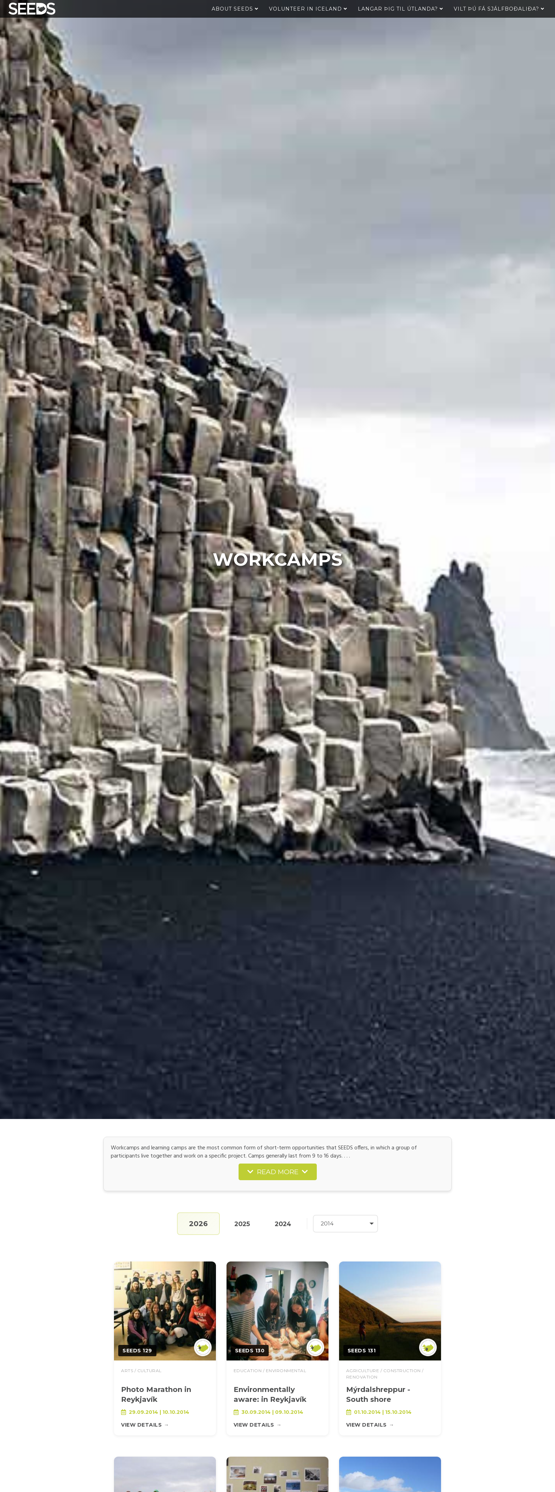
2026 (195, 1223)
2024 (283, 1223)
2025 (240, 1223)
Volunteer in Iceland (308, 9)
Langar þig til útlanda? (400, 9)
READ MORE (277, 1172)
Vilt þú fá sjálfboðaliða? (499, 9)
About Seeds (235, 9)
